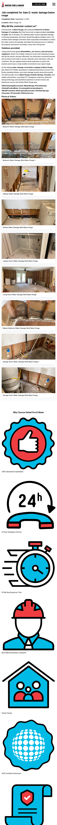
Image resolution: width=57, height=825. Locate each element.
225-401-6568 (39, 4)
